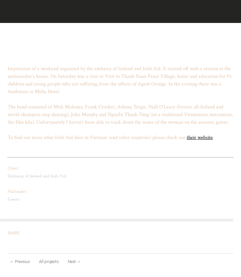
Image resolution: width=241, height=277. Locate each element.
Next (74, 261)
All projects (49, 261)
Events (13, 199)
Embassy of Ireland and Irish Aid (37, 176)
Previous (20, 261)
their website (200, 137)
